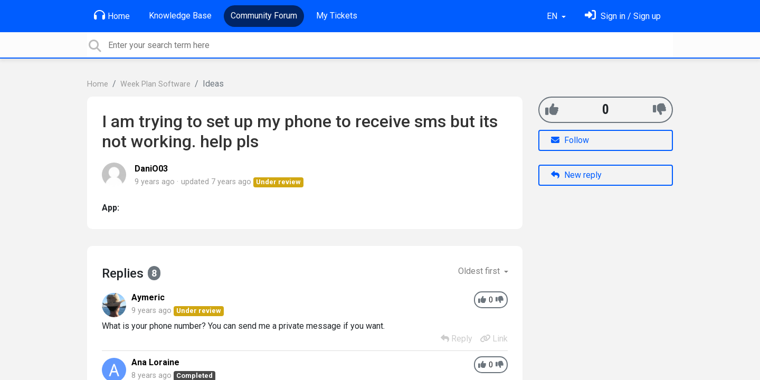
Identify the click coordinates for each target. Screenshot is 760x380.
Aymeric (148, 297)
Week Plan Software (155, 84)
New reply (576, 175)
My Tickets (336, 16)
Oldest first (480, 271)
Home (112, 15)
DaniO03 (151, 169)
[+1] (551, 109)
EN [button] (553, 16)
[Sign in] (623, 16)
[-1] (659, 109)
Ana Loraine (155, 362)
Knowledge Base (180, 16)
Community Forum (264, 16)
